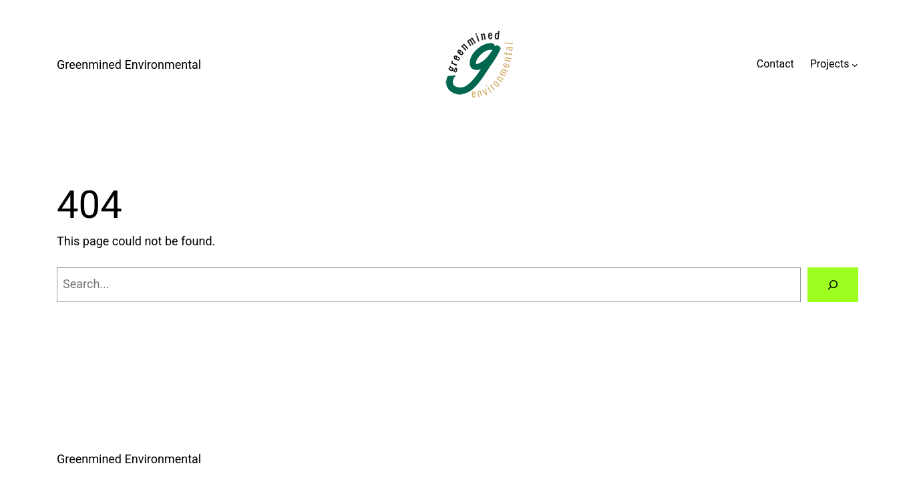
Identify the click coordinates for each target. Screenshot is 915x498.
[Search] (832, 284)
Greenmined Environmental (129, 64)
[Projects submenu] (855, 64)
